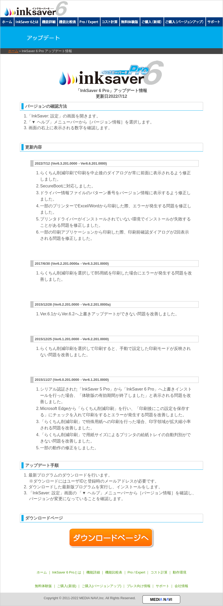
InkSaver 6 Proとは (66, 572)
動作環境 (179, 572)
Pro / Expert (136, 572)
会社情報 (181, 586)
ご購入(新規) (66, 586)
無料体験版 (43, 586)
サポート (163, 586)
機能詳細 (93, 572)
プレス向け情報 (138, 586)
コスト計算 (159, 572)
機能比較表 (113, 572)
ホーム (13, 51)
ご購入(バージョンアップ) (101, 586)
